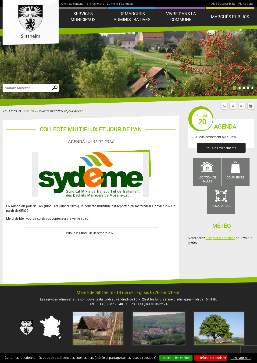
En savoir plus (241, 358)
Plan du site (245, 3)
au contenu (76, 3)
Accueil (28, 111)
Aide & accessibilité (223, 3)
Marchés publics (230, 16)
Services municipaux (83, 16)
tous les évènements (221, 148)
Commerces (235, 177)
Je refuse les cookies (211, 358)
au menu (112, 3)
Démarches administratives (132, 16)
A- (224, 106)
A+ (242, 106)
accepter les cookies (220, 238)
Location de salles (207, 179)
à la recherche (95, 3)
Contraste (127, 3)
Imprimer (251, 106)
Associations (221, 205)
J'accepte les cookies (176, 358)
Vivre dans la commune (181, 16)
